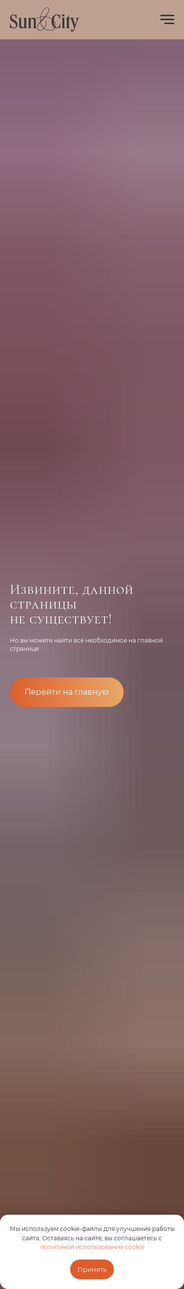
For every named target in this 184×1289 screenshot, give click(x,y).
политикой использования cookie (92, 1247)
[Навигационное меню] (167, 20)
